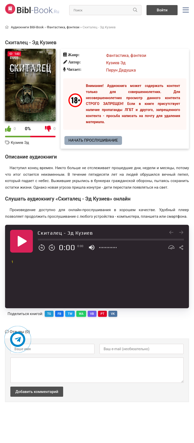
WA (81, 314)
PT (102, 314)
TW (70, 314)
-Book (37, 10)
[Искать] (135, 10)
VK (113, 314)
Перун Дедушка (121, 70)
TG (49, 314)
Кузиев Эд (20, 142)
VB (92, 314)
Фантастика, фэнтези (126, 55)
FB (59, 314)
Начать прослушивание (93, 140)
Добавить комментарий (36, 391)
